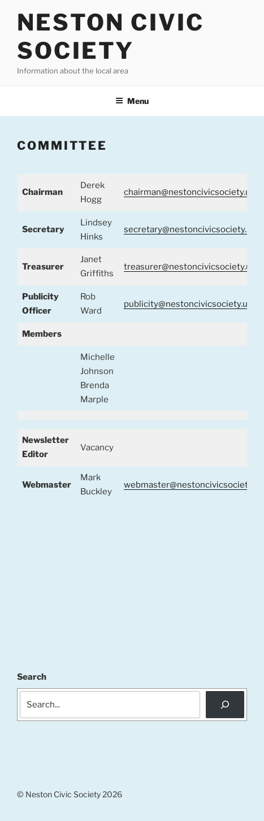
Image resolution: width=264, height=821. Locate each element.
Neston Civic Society (110, 36)
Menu (132, 101)
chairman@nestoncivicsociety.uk (189, 192)
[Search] (225, 704)
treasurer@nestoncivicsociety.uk (190, 267)
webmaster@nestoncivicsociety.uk (193, 485)
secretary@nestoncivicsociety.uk (190, 229)
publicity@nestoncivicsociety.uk (188, 304)
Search (31, 677)
